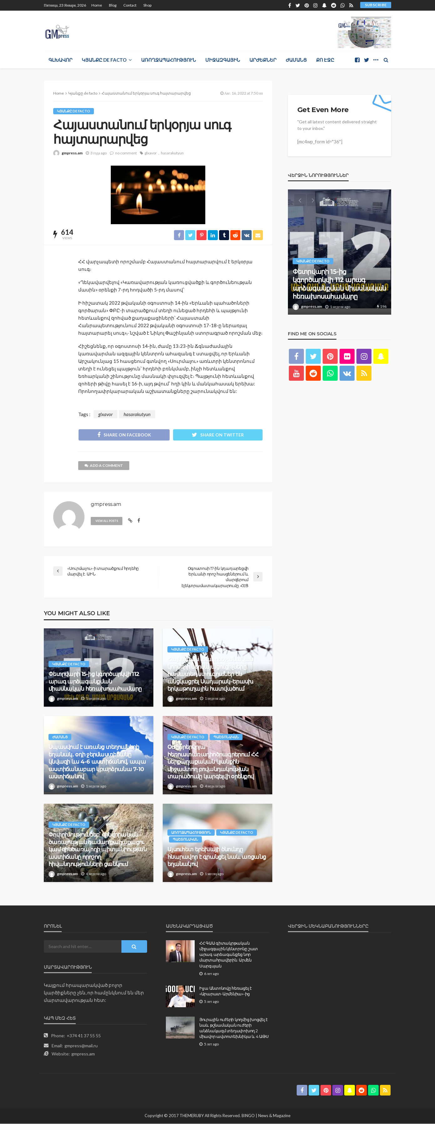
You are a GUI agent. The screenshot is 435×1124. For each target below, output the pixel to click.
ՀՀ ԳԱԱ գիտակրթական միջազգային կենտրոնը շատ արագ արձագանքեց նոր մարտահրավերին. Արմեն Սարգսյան (228, 955)
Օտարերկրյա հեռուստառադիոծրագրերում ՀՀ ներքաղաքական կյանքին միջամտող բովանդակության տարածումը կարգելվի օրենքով (212, 762)
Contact (129, 5)
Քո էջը (325, 60)
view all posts (106, 521)
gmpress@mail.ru (81, 1046)
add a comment (103, 465)
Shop (147, 5)
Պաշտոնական (226, 737)
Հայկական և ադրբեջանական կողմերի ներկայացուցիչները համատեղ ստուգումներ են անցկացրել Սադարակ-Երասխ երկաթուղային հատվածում (210, 675)
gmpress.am (72, 153)
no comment (126, 153)
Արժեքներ (262, 60)
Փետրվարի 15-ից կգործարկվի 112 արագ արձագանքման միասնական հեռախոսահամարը (95, 682)
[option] (339, 252)
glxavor (151, 153)
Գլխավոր (60, 60)
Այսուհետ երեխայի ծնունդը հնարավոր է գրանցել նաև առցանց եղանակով (216, 857)
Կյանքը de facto (104, 60)
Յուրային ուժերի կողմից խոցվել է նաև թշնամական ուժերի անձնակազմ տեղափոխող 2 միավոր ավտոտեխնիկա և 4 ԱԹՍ (234, 1028)
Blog (112, 5)
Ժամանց (296, 60)
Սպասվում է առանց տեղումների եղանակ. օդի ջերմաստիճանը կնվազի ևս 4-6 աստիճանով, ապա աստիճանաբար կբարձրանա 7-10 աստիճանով (97, 762)
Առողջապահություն (168, 60)
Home (96, 5)
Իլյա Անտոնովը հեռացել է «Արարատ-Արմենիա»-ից (225, 991)
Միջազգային (222, 60)
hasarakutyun (172, 153)
